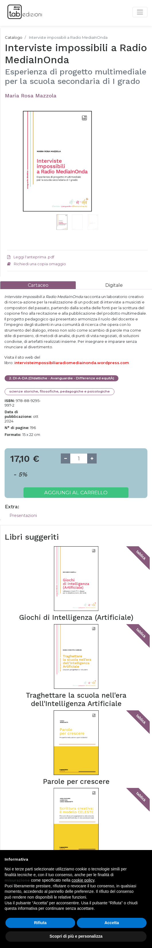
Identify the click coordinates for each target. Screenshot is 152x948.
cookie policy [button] (83, 880)
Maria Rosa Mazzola (30, 96)
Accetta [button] (111, 922)
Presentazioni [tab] (23, 515)
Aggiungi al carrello (76, 492)
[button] (17, 168)
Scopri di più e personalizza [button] (76, 936)
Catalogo (13, 37)
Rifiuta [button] (40, 922)
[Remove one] (65, 458)
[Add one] (92, 458)
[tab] (38, 285)
